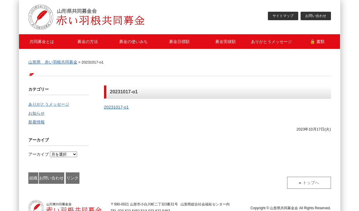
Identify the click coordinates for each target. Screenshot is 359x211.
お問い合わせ (315, 16)
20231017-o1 (116, 107)
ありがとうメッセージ (271, 41)
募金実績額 (225, 41)
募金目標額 (179, 41)
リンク (128, 178)
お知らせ (36, 113)
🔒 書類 (317, 41)
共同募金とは (42, 41)
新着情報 (36, 123)
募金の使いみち (133, 41)
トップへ (314, 178)
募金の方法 (87, 41)
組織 (47, 178)
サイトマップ (283, 16)
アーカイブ (38, 155)
